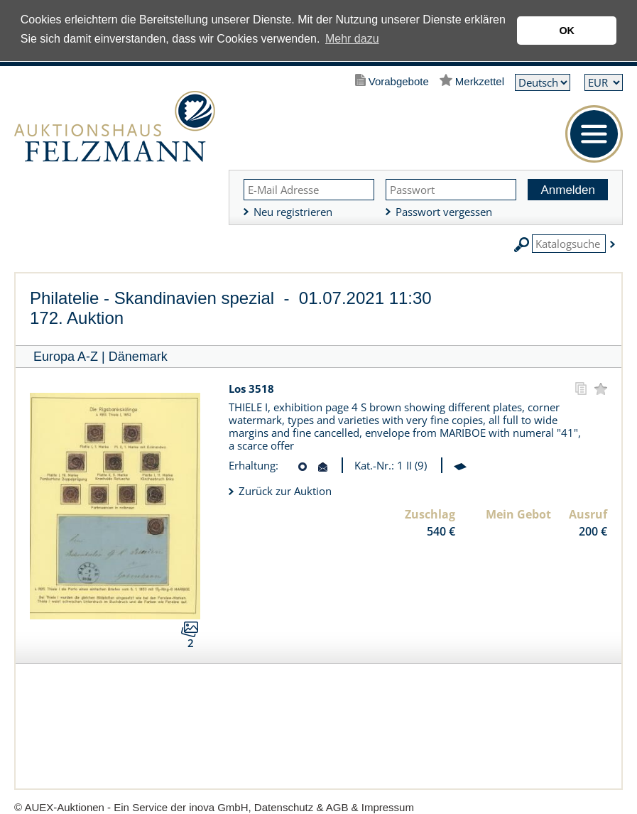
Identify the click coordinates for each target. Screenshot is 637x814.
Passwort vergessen (444, 212)
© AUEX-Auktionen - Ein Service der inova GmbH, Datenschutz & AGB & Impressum (214, 807)
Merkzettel (479, 81)
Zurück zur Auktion (285, 490)
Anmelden (567, 190)
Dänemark (138, 356)
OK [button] (567, 30)
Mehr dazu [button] (352, 39)
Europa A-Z (65, 356)
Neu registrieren (293, 212)
